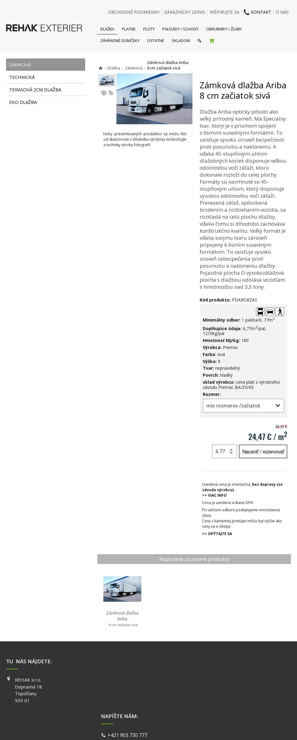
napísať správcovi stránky (132, 727)
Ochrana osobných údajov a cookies (191, 727)
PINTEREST (220, 706)
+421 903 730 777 (128, 680)
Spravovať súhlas (242, 727)
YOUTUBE (219, 697)
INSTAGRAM (221, 688)
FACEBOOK (220, 680)
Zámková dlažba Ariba (123, 618)
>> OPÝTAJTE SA (217, 533)
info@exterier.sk (127, 688)
